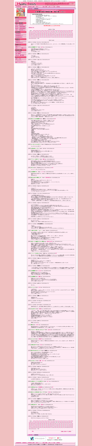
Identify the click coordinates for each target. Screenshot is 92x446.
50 (69, 34)
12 (61, 37)
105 (38, 31)
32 (63, 35)
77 (57, 33)
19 (46, 37)
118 (47, 30)
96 (60, 31)
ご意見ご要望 (44, 6)
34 (59, 35)
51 (67, 34)
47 (31, 35)
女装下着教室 (18, 53)
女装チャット (38, 6)
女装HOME (30, 8)
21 (42, 37)
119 (45, 30)
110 (69, 30)
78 (55, 33)
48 (29, 35)
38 (50, 35)
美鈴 (40, 308)
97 (58, 31)
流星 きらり (42, 360)
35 (57, 35)
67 (34, 34)
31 (65, 35)
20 (44, 37)
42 (42, 35)
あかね (49, 329)
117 (50, 30)
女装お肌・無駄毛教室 (19, 55)
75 (61, 33)
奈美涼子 (40, 338)
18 (48, 37)
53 (63, 34)
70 (72, 33)
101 (49, 31)
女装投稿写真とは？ (19, 35)
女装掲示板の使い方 (19, 42)
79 (53, 33)
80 (50, 33)
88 (34, 33)
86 (38, 33)
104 (41, 31)
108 (30, 31)
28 (72, 35)
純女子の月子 (49, 241)
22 (40, 37)
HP (55, 118)
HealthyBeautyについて (20, 19)
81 (48, 33)
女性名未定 (47, 177)
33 (61, 35)
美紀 (44, 159)
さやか (37, 324)
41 (44, 35)
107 (33, 31)
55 (59, 34)
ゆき (41, 344)
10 (65, 37)
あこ (48, 381)
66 (36, 34)
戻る (33, 431)
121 (39, 30)
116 (53, 30)
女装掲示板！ (18, 40)
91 (71, 31)
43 (40, 35)
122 (37, 30)
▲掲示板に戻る (31, 27)
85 (40, 33)
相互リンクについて (19, 62)
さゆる (49, 392)
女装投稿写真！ (18, 33)
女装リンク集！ (18, 58)
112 (63, 30)
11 (63, 37)
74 (63, 33)
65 (38, 34)
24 (36, 37)
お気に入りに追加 (51, 6)
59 (50, 34)
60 (48, 34)
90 (29, 33)
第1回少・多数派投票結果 (20, 26)
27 (29, 37)
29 (69, 35)
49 (72, 34)
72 (67, 33)
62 (44, 34)
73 (65, 33)
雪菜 (39, 276)
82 (46, 33)
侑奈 (42, 404)
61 (46, 34)
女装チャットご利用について (21, 48)
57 (55, 34)
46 (34, 35)
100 (51, 31)
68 (31, 34)
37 (53, 35)
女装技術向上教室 (31, 6)
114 (58, 30)
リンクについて (18, 60)
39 (48, 35)
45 (36, 35)
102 (46, 31)
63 (42, 34)
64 (40, 34)
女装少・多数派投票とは (20, 29)
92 (69, 31)
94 (65, 31)
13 (59, 37)
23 (38, 37)
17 (50, 37)
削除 (62, 431)
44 (38, 35)
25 (34, 37)
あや (42, 47)
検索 (70, 431)
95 (63, 31)
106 (35, 31)
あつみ (40, 270)
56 (57, 34)
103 (43, 31)
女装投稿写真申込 (18, 37)
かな (39, 287)
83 (44, 33)
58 (53, 34)
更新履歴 (17, 21)
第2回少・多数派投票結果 (20, 28)
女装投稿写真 (18, 6)
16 (53, 37)
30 (67, 35)
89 (31, 33)
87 (36, 33)
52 (65, 34)
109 (72, 30)
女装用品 (58, 6)
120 (42, 30)
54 (61, 34)
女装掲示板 (24, 6)
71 (69, 33)
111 (66, 30)
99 (53, 31)
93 (67, 31)
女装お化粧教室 (18, 51)
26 (31, 37)
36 (55, 35)
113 (61, 30)
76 (59, 33)
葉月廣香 (40, 387)
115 (55, 30)
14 (57, 37)
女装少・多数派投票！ (19, 24)
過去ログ (66, 431)
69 (29, 34)
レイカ (42, 171)
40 (46, 35)
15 (55, 37)
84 (42, 33)
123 (34, 30)
